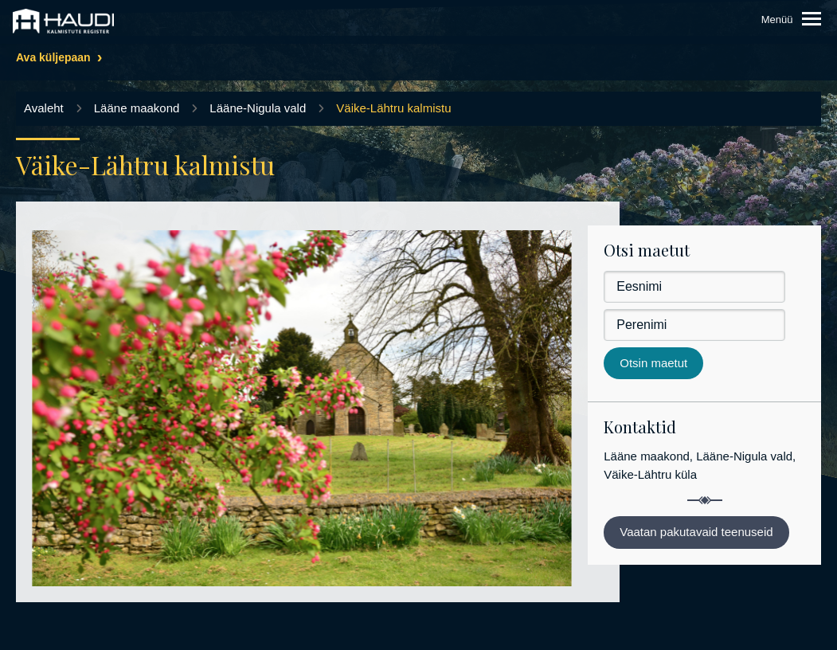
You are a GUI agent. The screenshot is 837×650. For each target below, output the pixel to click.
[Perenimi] (694, 325)
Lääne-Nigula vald (257, 108)
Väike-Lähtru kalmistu (393, 108)
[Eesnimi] (694, 287)
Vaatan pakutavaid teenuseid (696, 531)
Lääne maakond (137, 108)
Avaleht (44, 108)
